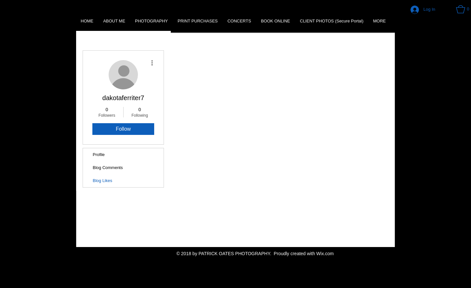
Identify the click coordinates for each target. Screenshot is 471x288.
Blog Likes (102, 180)
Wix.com (325, 253)
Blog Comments (108, 167)
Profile (99, 154)
